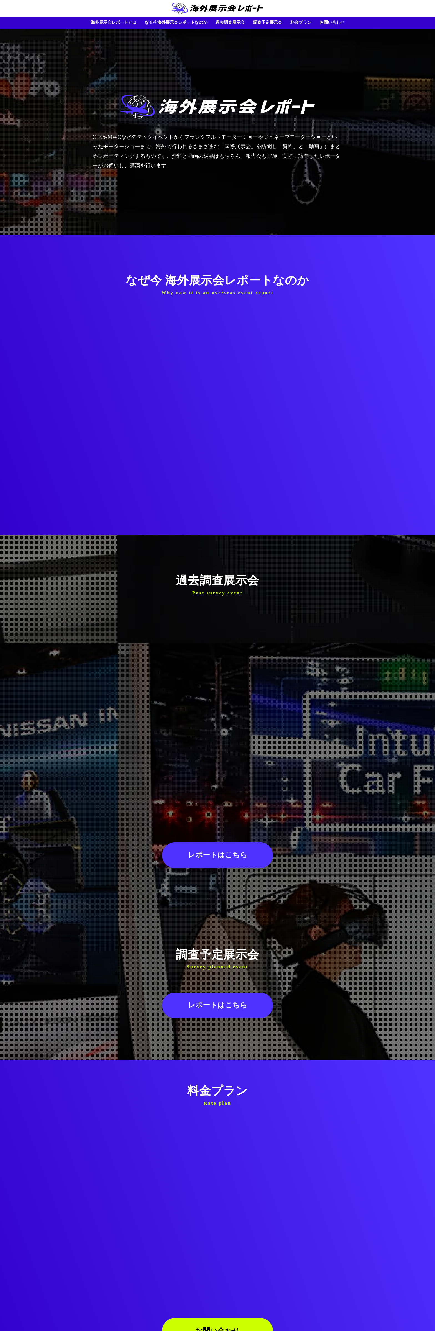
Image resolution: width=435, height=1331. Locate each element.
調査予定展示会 (267, 22)
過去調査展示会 (230, 22)
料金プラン (300, 22)
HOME (217, 1304)
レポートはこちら (217, 774)
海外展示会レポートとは (113, 22)
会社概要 (235, 1315)
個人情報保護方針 (207, 1315)
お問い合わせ (332, 22)
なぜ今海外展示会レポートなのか (176, 22)
